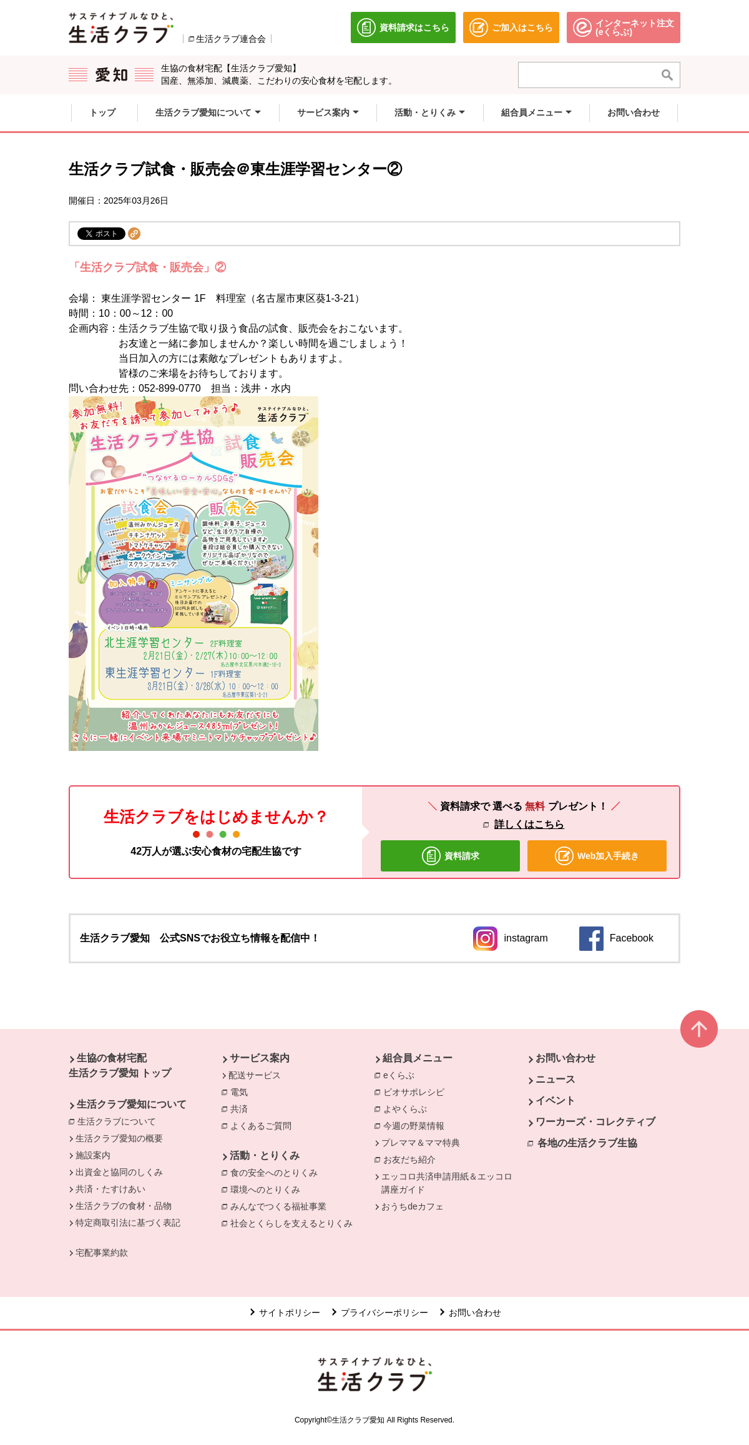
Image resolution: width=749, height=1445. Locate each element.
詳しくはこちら (529, 824)
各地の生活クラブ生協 (587, 1143)
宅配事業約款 (102, 1253)
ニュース (555, 1079)
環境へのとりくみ (268, 1188)
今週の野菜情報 (417, 1125)
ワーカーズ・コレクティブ (595, 1121)
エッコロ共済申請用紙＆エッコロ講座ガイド (446, 1182)
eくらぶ (402, 1074)
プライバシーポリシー (384, 1313)
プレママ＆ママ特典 (420, 1143)
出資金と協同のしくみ (119, 1172)
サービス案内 (260, 1058)
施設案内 (93, 1155)
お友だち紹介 (412, 1158)
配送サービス (254, 1075)
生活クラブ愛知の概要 (119, 1138)
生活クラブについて (119, 1120)
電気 (242, 1091)
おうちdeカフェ (412, 1206)
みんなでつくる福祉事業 (281, 1205)
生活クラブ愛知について (132, 1104)
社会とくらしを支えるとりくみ (294, 1222)
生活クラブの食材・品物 (124, 1206)
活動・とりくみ (265, 1155)
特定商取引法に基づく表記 (128, 1223)
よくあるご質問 (264, 1125)
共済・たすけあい (110, 1189)
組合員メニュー (418, 1058)
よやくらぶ (408, 1108)
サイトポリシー (289, 1313)
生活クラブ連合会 (231, 38)
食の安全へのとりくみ (277, 1172)
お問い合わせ (565, 1058)
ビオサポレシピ (417, 1091)
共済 (242, 1108)
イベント (555, 1100)
